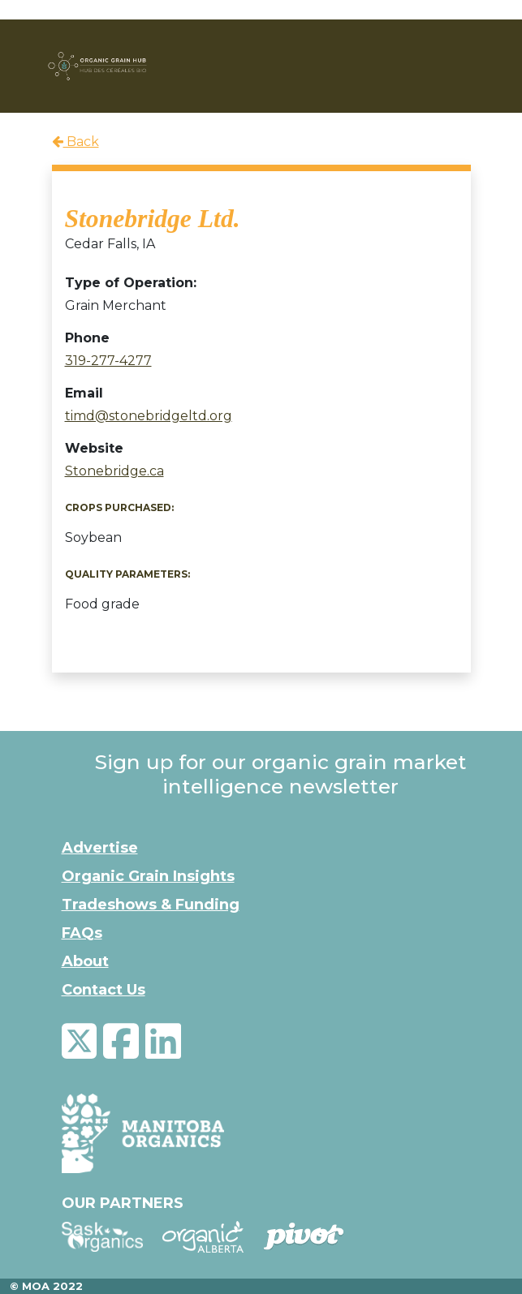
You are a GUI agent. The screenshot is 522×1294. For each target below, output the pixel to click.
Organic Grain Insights (148, 876)
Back (75, 141)
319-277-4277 (108, 360)
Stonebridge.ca (114, 471)
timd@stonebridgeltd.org (148, 415)
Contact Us (103, 990)
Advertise (100, 848)
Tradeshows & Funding (150, 905)
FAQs (82, 933)
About (85, 961)
